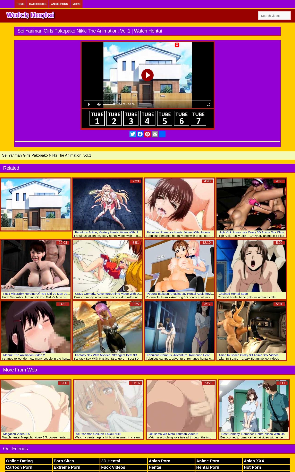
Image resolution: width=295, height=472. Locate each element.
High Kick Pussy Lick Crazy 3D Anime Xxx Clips (251, 232)
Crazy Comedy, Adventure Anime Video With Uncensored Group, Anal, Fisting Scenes (133, 293)
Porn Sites (64, 461)
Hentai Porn (207, 467)
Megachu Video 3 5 (16, 434)
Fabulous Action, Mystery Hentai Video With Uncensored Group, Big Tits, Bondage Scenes (137, 232)
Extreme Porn (67, 467)
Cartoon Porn (19, 467)
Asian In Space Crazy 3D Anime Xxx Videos (248, 355)
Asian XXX (254, 461)
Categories (38, 4)
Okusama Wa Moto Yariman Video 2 (173, 434)
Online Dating (19, 461)
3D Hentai (110, 461)
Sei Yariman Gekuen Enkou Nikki (98, 434)
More (77, 4)
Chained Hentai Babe (233, 293)
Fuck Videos (113, 467)
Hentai (155, 467)
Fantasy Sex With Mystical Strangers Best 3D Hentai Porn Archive (120, 355)
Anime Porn (59, 4)
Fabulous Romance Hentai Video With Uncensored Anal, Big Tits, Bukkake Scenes (203, 232)
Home (21, 4)
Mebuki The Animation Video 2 (24, 355)
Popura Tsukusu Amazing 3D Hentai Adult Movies (180, 293)
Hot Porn (252, 467)
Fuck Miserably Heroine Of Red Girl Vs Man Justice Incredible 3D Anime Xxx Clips (59, 293)
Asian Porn (159, 461)
